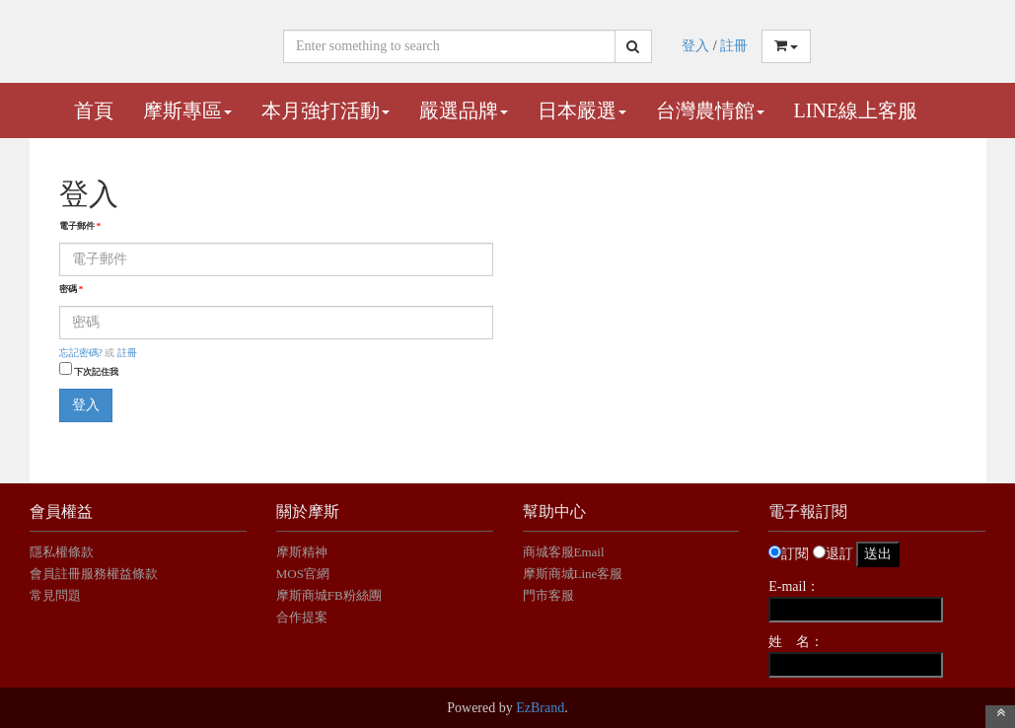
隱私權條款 (62, 552)
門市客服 (548, 595)
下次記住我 (96, 372)
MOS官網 (302, 573)
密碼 (71, 289)
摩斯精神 (301, 552)
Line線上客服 (856, 110)
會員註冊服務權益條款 (94, 573)
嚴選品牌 (463, 110)
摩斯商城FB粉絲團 (329, 595)
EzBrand (540, 707)
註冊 (734, 45)
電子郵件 (80, 226)
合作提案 (301, 617)
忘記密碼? (81, 352)
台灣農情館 (710, 110)
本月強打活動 (325, 110)
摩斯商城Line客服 (573, 573)
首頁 (93, 110)
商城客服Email (565, 552)
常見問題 (55, 595)
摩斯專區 (187, 110)
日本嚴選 (582, 110)
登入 (695, 45)
